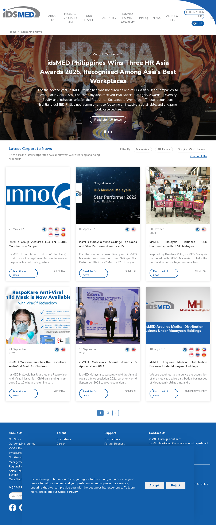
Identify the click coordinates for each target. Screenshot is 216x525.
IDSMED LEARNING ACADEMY (128, 18)
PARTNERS (108, 18)
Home (12, 32)
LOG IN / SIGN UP (195, 14)
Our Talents (64, 439)
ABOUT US (53, 18)
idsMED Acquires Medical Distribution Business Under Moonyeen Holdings (178, 364)
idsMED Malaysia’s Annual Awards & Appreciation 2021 (108, 364)
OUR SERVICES (89, 18)
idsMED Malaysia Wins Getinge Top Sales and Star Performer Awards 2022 (108, 244)
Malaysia (143, 149)
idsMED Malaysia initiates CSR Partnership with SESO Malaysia (178, 244)
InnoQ (143, 18)
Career (61, 444)
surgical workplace (191, 149)
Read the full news (108, 120)
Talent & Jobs (171, 18)
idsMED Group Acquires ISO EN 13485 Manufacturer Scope (37, 244)
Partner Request (114, 444)
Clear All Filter (198, 156)
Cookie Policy (68, 492)
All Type (163, 149)
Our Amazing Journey (22, 444)
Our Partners (112, 439)
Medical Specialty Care (70, 18)
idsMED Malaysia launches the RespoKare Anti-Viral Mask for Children (37, 364)
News (157, 18)
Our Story (15, 439)
